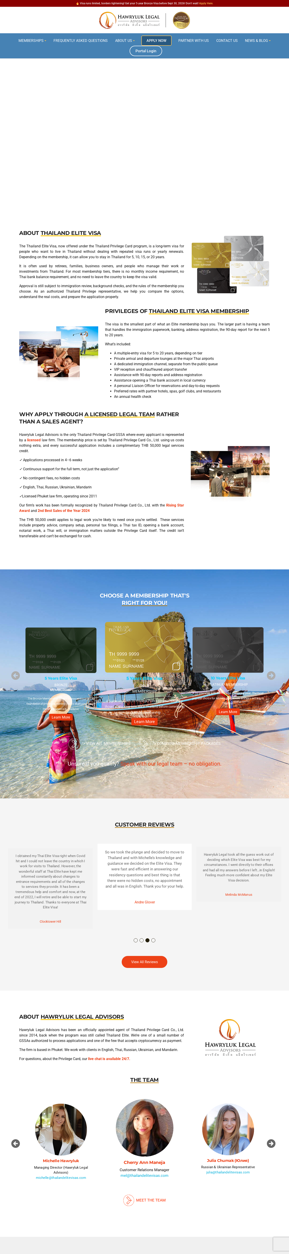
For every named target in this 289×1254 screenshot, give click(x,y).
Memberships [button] (31, 40)
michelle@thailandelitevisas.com (61, 1177)
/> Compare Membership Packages (180, 744)
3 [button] (147, 940)
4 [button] (153, 940)
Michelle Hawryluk (61, 1160)
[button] (15, 675)
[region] (144, 120)
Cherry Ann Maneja (144, 1162)
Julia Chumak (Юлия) (228, 1160)
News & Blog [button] (256, 40)
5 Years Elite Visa (61, 678)
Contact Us (227, 40)
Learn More (61, 717)
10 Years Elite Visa (228, 678)
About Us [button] (123, 40)
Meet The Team (144, 1200)
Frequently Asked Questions (81, 40)
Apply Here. (206, 3)
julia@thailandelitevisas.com (228, 1172)
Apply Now (156, 40)
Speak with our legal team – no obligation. (170, 764)
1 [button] (136, 940)
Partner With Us (193, 40)
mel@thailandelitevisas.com (144, 1175)
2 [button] (142, 940)
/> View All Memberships (99, 744)
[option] (61, 675)
